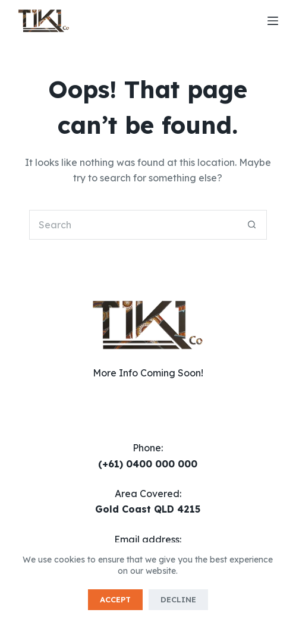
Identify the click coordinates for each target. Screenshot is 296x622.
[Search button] (252, 225)
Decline (178, 599)
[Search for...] (133, 225)
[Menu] (272, 20)
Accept (115, 599)
